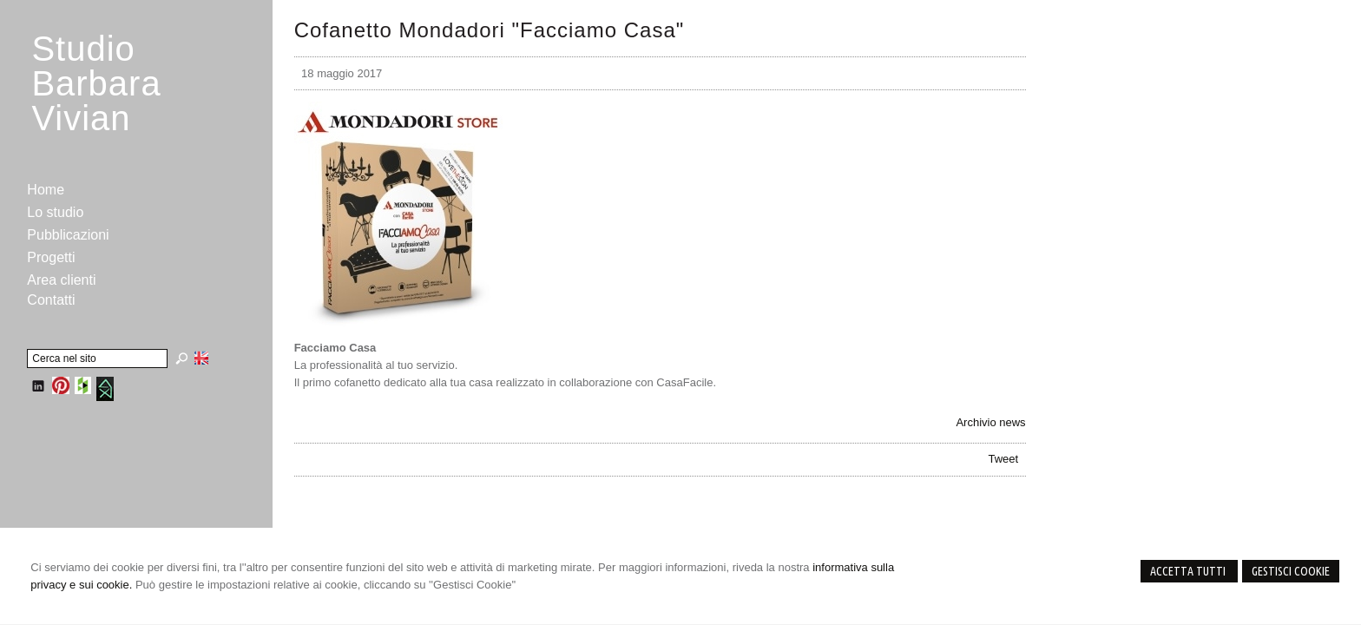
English (201, 358)
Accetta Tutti (1189, 571)
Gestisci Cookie (1291, 571)
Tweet (1004, 458)
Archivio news (990, 422)
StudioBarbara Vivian (96, 83)
